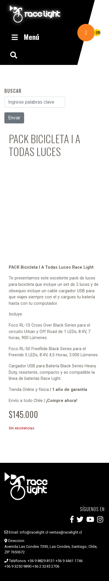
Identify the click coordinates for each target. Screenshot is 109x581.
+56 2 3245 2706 (45, 566)
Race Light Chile (34, 14)
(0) (96, 33)
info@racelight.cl (34, 532)
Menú (24, 36)
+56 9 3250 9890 (17, 566)
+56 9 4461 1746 (69, 561)
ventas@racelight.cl (65, 532)
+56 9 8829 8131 (41, 561)
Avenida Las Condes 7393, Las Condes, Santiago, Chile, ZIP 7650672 (50, 549)
